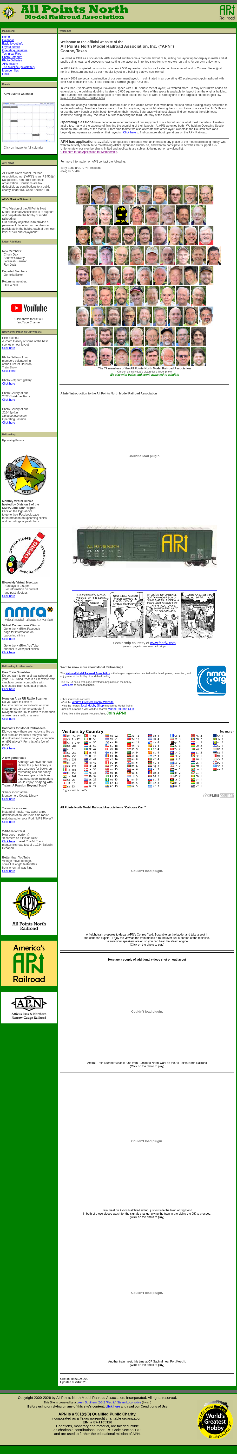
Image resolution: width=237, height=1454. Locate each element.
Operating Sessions (14, 50)
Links (5, 74)
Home (6, 37)
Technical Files (11, 53)
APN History (10, 63)
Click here (8, 348)
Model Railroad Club (121, 709)
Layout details (11, 47)
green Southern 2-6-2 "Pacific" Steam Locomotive (109, 1402)
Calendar (8, 40)
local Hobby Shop (92, 705)
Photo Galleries (12, 60)
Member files (10, 70)
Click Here (8, 371)
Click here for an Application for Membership (88, 152)
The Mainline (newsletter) (18, 67)
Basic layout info (12, 43)
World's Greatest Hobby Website (92, 702)
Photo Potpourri (12, 57)
